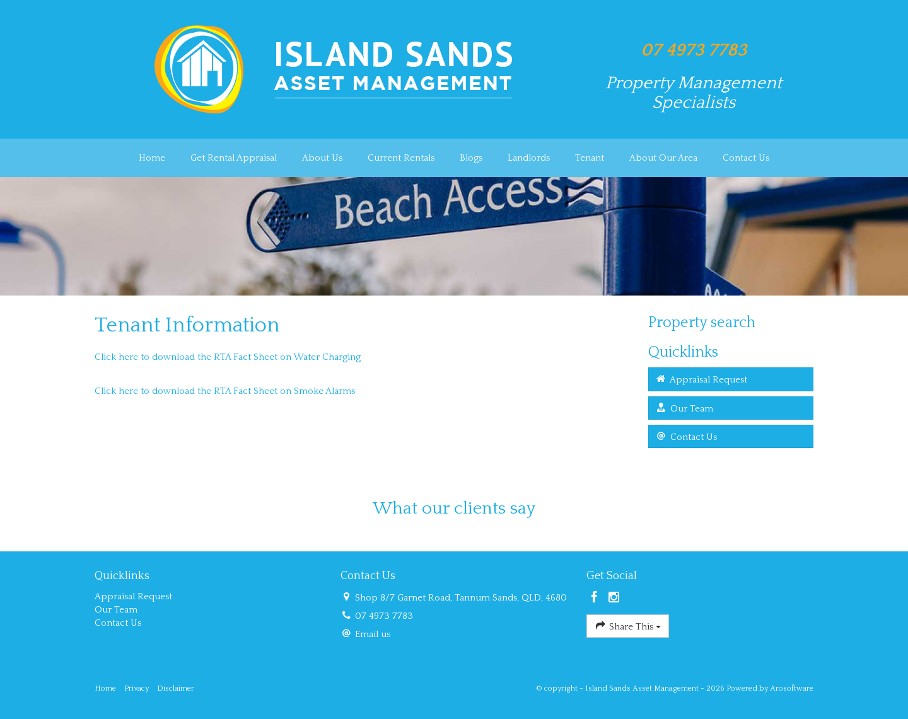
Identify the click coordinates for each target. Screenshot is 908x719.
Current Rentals (401, 157)
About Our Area (663, 157)
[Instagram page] (614, 599)
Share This (628, 625)
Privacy (136, 688)
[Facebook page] (596, 599)
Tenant (589, 157)
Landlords (529, 157)
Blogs (471, 157)
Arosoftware (791, 688)
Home (152, 157)
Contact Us (746, 157)
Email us (372, 634)
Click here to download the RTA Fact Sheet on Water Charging (228, 357)
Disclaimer (175, 688)
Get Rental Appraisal (233, 157)
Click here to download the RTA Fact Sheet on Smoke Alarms (226, 391)
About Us (322, 157)
